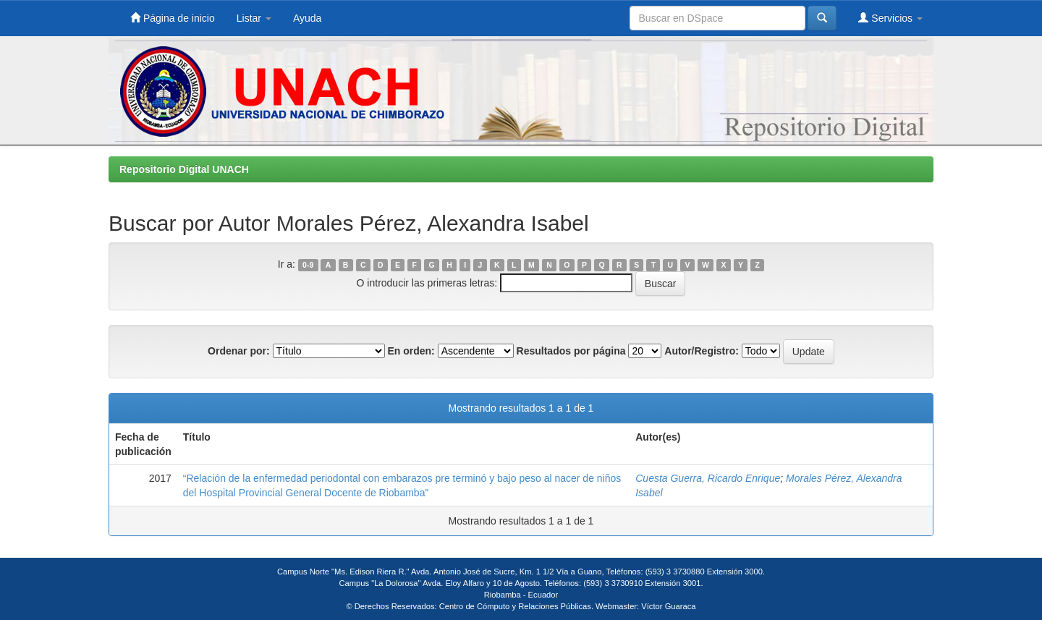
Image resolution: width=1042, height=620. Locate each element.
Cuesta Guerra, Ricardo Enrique (707, 478)
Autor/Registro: (701, 351)
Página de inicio (172, 18)
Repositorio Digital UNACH (184, 169)
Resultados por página (571, 351)
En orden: (410, 351)
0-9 (307, 264)
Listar (254, 18)
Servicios (890, 18)
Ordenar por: (239, 351)
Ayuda (307, 18)
